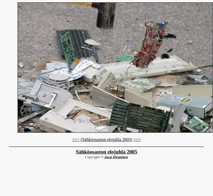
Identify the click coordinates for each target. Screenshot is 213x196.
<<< (76, 139)
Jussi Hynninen (116, 157)
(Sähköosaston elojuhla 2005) (106, 139)
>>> (137, 139)
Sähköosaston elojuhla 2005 (106, 152)
